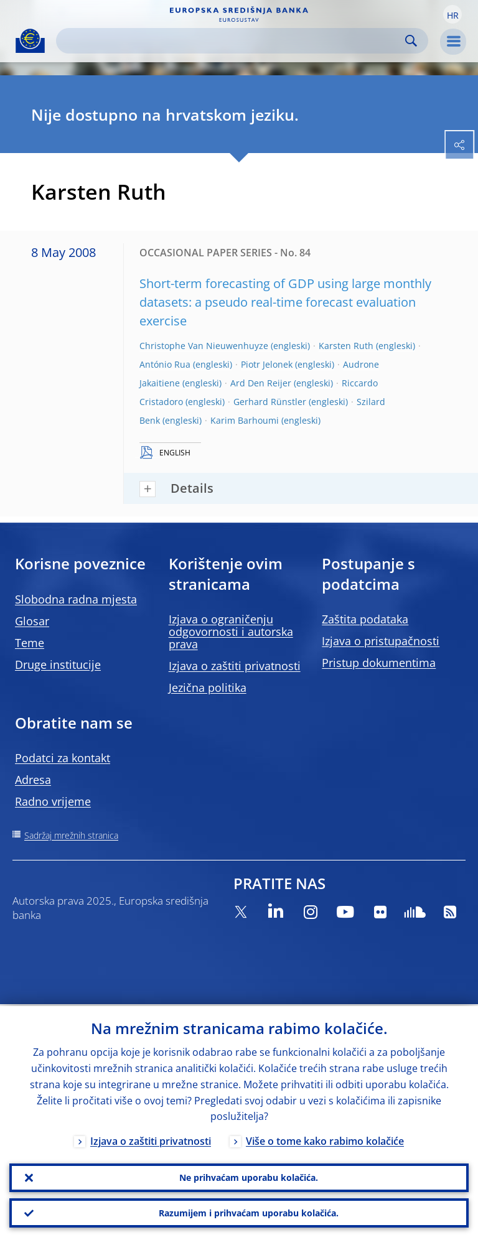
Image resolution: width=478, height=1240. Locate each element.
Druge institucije (58, 664)
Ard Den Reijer (260, 383)
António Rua (164, 364)
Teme (29, 642)
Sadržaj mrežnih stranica (71, 835)
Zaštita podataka (365, 619)
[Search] (232, 41)
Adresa (33, 779)
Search (411, 41)
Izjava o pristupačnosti (380, 640)
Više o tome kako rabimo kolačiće (325, 1140)
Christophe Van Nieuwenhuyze (203, 346)
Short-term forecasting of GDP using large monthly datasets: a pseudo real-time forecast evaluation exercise (285, 302)
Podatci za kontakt (62, 757)
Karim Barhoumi (244, 420)
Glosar (32, 620)
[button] (452, 14)
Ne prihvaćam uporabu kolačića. (248, 1176)
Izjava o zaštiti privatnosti (235, 665)
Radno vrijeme (53, 801)
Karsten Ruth (346, 346)
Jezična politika (207, 687)
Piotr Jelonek (267, 364)
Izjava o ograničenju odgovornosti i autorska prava (231, 631)
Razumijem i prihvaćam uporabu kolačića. (249, 1212)
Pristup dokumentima (379, 662)
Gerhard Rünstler (269, 402)
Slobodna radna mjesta (76, 599)
